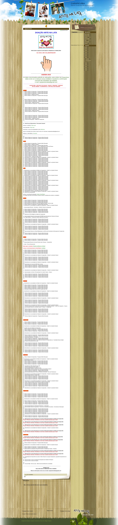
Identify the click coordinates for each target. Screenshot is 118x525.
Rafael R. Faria (80, 45)
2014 (86, 64)
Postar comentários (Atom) (31, 513)
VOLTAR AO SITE (46, 23)
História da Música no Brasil (39, 246)
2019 (86, 52)
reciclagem (87, 41)
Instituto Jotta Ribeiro (41, 194)
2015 (86, 63)
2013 (86, 66)
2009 (86, 69)
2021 (86, 48)
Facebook (35, 133)
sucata (86, 43)
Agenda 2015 (28, 28)
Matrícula (43, 129)
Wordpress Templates (30, 520)
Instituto (43, 248)
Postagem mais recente (27, 511)
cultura (86, 37)
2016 (86, 57)
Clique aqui (33, 125)
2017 (86, 55)
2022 (86, 47)
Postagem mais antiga (65, 511)
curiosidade (87, 38)
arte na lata (87, 34)
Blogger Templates (48, 520)
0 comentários (30, 474)
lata (85, 40)
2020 (86, 50)
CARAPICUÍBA (78, 3)
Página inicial (50, 510)
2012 (86, 68)
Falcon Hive (42, 520)
